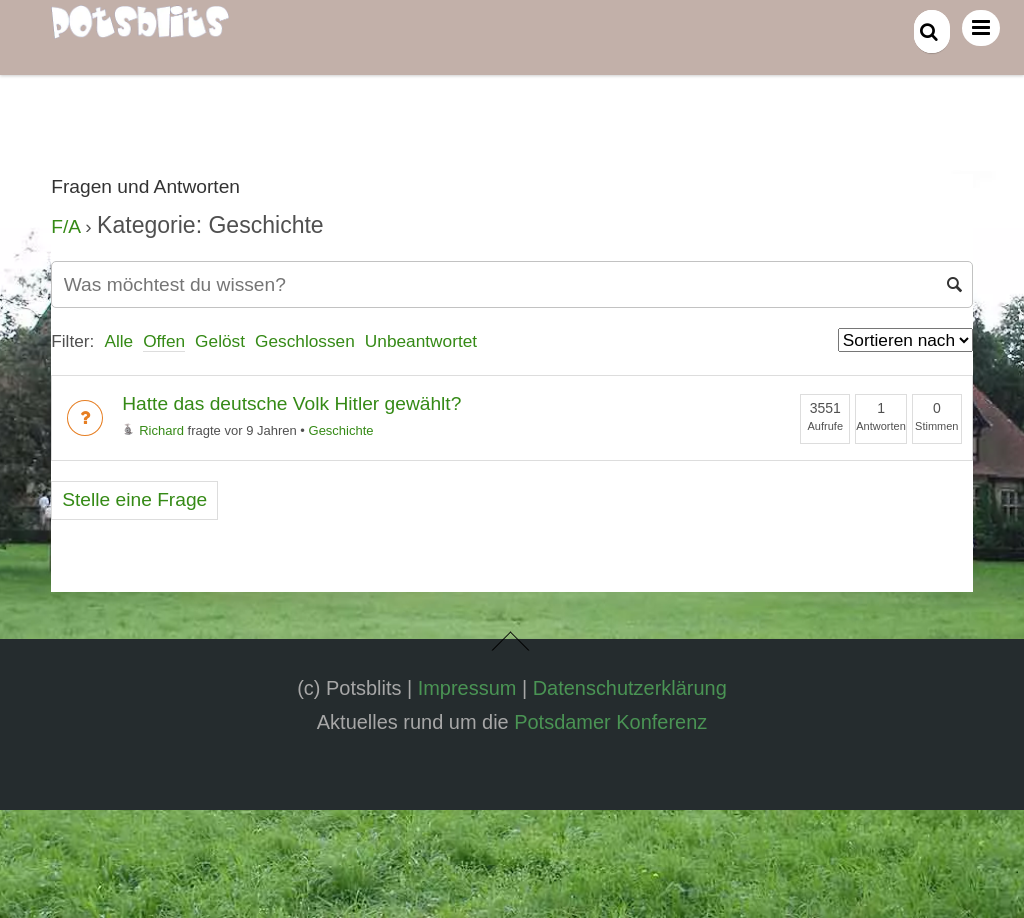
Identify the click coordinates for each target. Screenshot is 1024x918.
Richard (153, 430)
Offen (164, 341)
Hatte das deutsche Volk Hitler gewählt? (291, 403)
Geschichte (341, 430)
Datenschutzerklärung (630, 688)
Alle (118, 341)
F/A (65, 226)
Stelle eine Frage (134, 499)
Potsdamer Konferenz (610, 722)
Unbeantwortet (421, 341)
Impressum (467, 688)
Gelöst (220, 341)
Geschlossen (305, 341)
